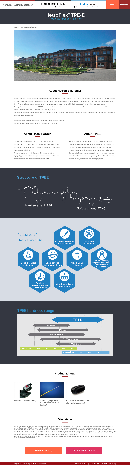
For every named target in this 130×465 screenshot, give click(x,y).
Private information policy (82, 463)
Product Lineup (61, 7)
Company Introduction (47, 7)
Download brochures (84, 450)
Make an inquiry (43, 450)
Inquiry (112, 4)
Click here (93, 463)
